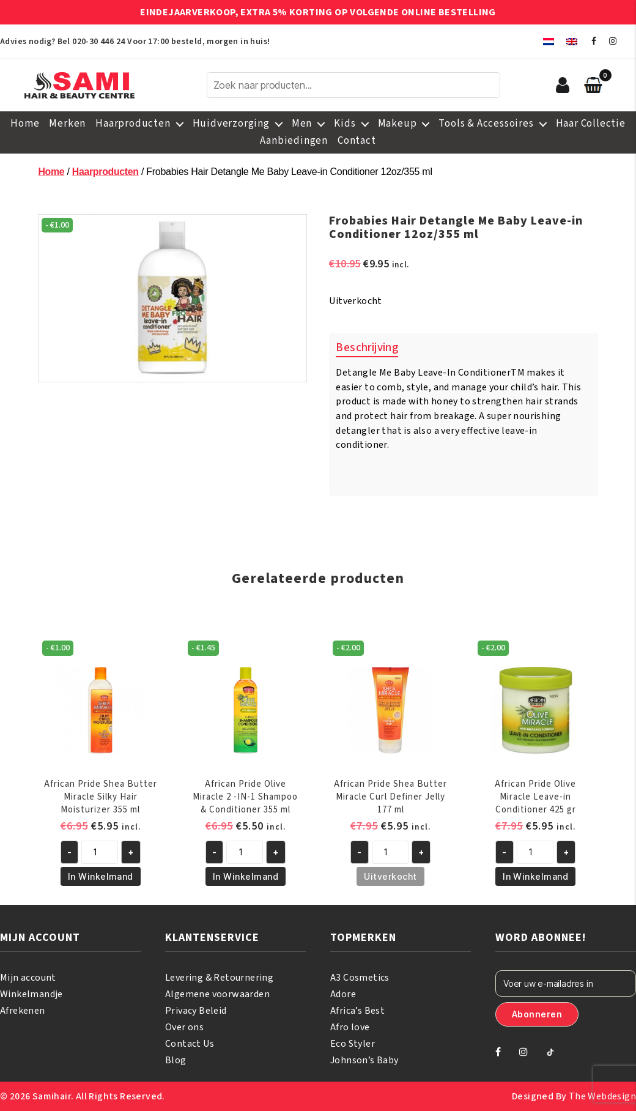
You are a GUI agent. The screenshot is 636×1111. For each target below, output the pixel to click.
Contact (357, 141)
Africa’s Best (357, 1010)
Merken (67, 123)
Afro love (350, 1027)
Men (302, 123)
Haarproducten (132, 123)
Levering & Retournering (219, 977)
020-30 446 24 (98, 41)
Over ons (184, 1027)
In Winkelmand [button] (100, 876)
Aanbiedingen (294, 141)
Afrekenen (22, 1010)
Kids (344, 123)
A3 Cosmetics (360, 977)
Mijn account (28, 977)
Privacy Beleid (196, 1010)
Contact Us (189, 1043)
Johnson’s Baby (364, 1060)
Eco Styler (352, 1043)
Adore (343, 994)
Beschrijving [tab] (367, 348)
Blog (176, 1060)
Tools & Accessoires (485, 123)
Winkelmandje (31, 994)
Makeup (397, 123)
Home (24, 123)
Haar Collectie (591, 123)
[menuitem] (548, 41)
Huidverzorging (231, 123)
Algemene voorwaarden (217, 994)
